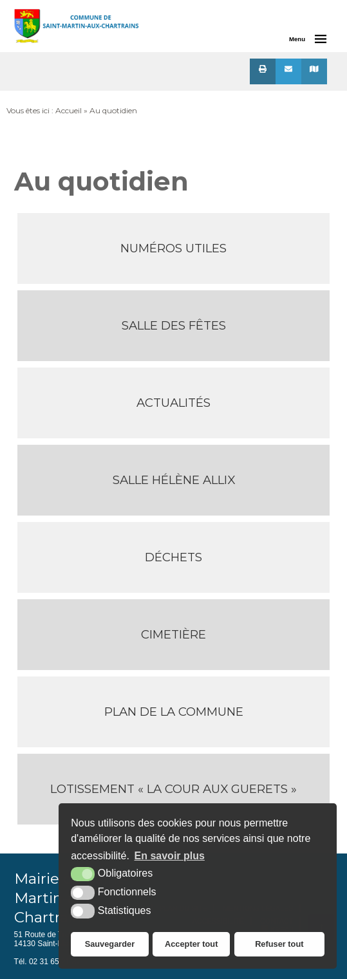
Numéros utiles (173, 248)
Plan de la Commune (173, 711)
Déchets (173, 557)
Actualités (173, 402)
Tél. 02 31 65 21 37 (47, 961)
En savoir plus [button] (170, 855)
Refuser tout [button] (279, 944)
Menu (297, 38)
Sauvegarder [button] (110, 944)
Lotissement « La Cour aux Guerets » (173, 788)
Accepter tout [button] (191, 944)
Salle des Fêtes (174, 325)
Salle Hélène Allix (174, 479)
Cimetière (173, 634)
